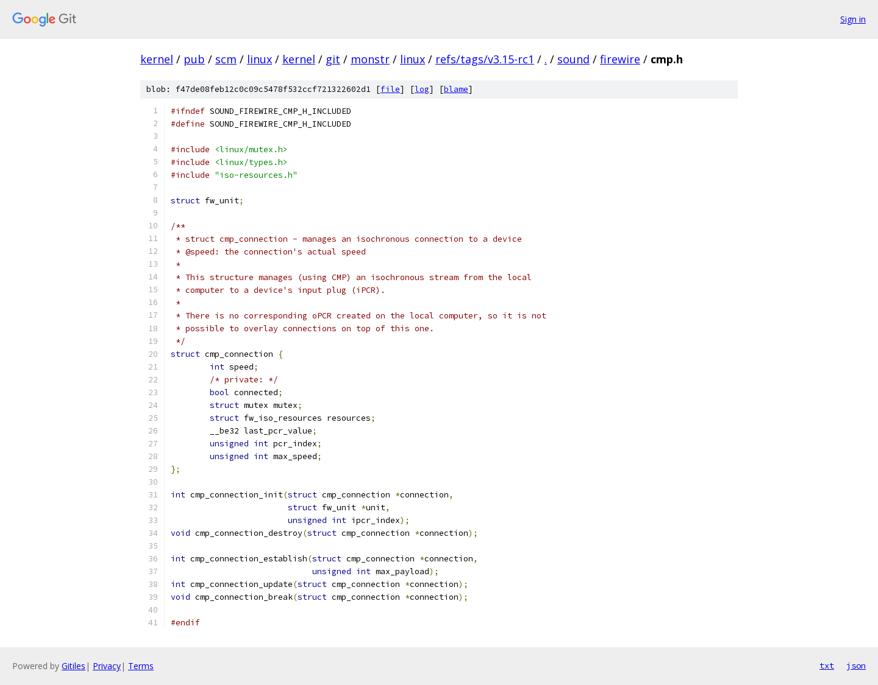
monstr (370, 59)
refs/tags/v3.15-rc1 (484, 59)
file (390, 89)
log (422, 89)
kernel (156, 59)
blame (456, 89)
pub (194, 59)
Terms (141, 666)
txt (826, 665)
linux (259, 59)
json (856, 665)
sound (573, 59)
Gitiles (73, 666)
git (333, 59)
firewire (620, 59)
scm (226, 59)
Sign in (853, 19)
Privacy (107, 666)
